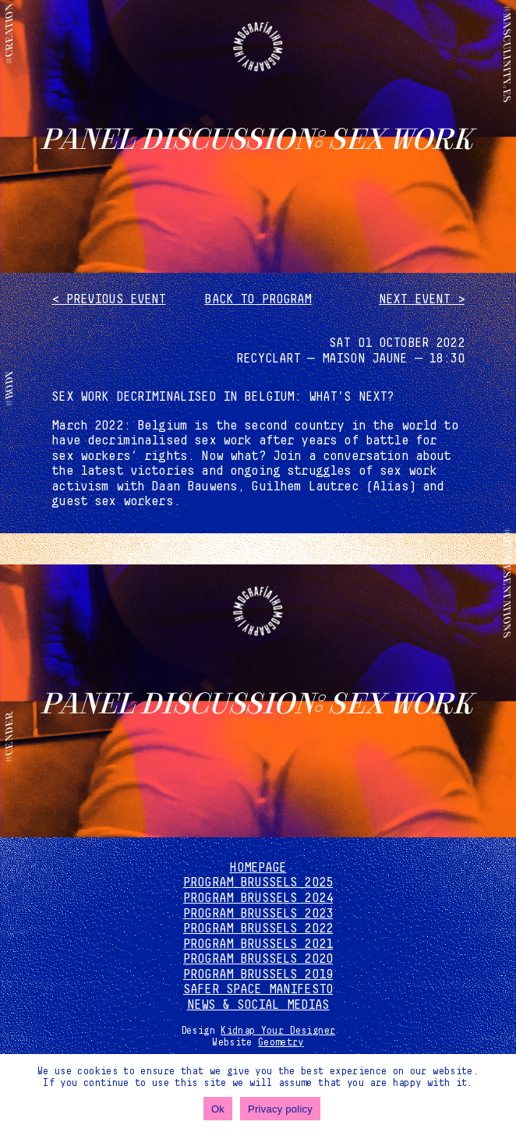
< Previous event (108, 299)
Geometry (281, 1042)
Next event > (422, 299)
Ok (217, 1109)
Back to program (257, 299)
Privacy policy (280, 1109)
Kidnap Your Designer (278, 1030)
